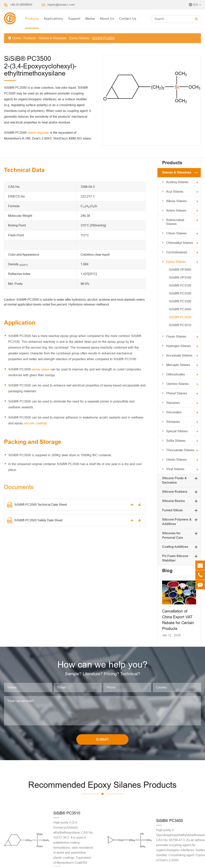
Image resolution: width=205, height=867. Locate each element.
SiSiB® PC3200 (180, 293)
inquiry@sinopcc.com (61, 4)
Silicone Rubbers (174, 491)
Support (74, 18)
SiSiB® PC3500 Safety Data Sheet (34, 520)
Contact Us (127, 18)
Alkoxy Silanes (176, 201)
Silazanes (173, 402)
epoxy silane (40, 369)
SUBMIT (102, 739)
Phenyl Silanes (176, 393)
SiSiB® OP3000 (180, 269)
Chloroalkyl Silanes (179, 242)
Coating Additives (175, 547)
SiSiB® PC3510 (180, 325)
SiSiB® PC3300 (180, 301)
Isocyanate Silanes (179, 355)
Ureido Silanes (176, 459)
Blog (167, 570)
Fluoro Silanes (176, 336)
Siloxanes (173, 421)
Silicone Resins (173, 501)
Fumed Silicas (172, 510)
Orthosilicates (175, 374)
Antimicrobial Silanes (175, 221)
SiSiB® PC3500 (103, 38)
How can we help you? (102, 664)
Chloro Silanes (176, 233)
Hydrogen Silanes (178, 346)
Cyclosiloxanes (176, 252)
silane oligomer (38, 132)
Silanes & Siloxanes (52, 38)
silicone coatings (35, 423)
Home (16, 38)
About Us (107, 18)
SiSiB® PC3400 (180, 309)
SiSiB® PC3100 (180, 285)
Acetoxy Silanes (177, 182)
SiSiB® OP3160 (180, 277)
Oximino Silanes (177, 383)
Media (90, 18)
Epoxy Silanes (79, 38)
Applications (53, 18)
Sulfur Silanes (175, 440)
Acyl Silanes (174, 191)
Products (32, 18)
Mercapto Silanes (178, 365)
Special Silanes (177, 431)
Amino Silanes (176, 210)
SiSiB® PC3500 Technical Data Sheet (37, 505)
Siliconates (173, 412)
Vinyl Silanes (175, 469)
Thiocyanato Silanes (180, 450)
